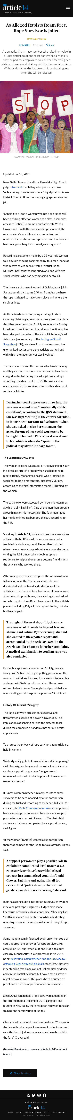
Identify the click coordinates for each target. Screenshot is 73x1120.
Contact (19, 1112)
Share (50, 44)
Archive (11, 1112)
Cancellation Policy (43, 1115)
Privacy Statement (58, 1112)
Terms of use (28, 1115)
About (46, 1112)
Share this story (20, 1073)
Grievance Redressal (33, 1112)
